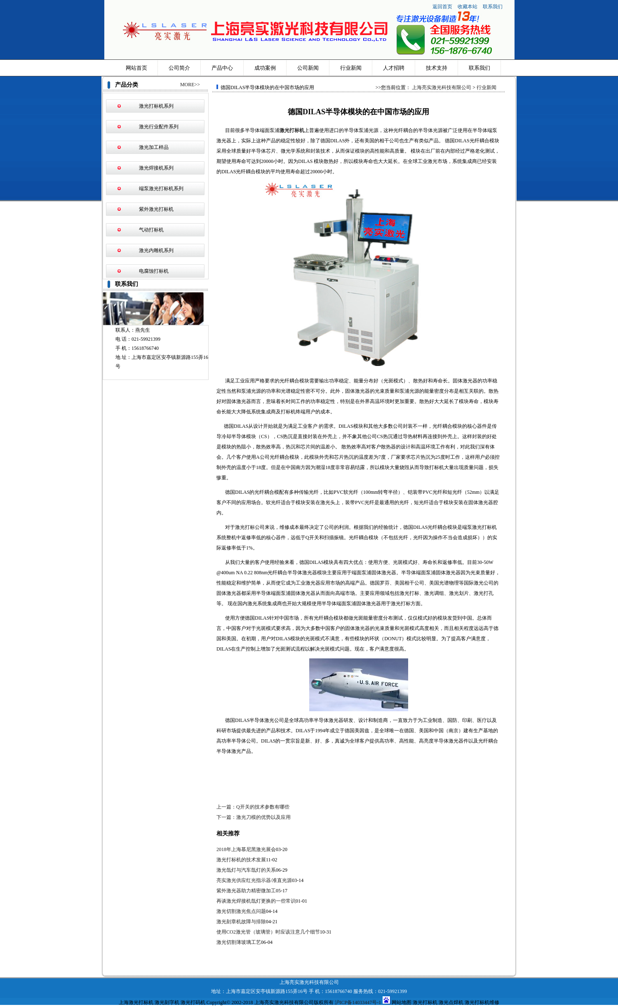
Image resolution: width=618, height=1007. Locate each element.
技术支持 (436, 68)
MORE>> (190, 84)
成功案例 (265, 68)
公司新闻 (308, 68)
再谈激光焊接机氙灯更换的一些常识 (256, 901)
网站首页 (136, 68)
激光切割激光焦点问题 (241, 911)
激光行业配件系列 (159, 127)
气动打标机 (151, 230)
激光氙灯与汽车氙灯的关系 (246, 870)
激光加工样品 (154, 147)
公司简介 (179, 68)
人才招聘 (393, 68)
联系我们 (493, 6)
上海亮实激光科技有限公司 (441, 87)
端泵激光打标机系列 (161, 188)
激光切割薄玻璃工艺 (238, 942)
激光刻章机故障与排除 (241, 921)
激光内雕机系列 (156, 250)
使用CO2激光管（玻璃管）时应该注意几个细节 (268, 932)
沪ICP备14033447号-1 (358, 1002)
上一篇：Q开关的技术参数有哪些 (252, 807)
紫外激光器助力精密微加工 (246, 891)
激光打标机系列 (156, 106)
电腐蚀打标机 (154, 271)
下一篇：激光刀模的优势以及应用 (253, 817)
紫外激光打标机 (156, 209)
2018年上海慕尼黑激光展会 (246, 849)
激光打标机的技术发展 (241, 860)
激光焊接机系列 (156, 168)
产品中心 (222, 68)
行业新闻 (351, 68)
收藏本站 (468, 6)
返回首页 (442, 6)
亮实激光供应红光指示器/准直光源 (254, 880)
